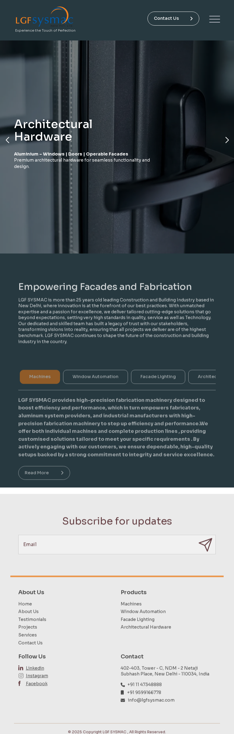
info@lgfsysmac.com (151, 710)
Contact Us (173, 18)
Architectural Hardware (146, 637)
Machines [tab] (40, 386)
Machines (131, 614)
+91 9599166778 (144, 702)
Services (27, 645)
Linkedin (35, 678)
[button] (7, 140)
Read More (44, 482)
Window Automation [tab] (96, 386)
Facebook (37, 694)
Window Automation (143, 622)
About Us (28, 622)
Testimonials (32, 629)
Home (25, 614)
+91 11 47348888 (144, 694)
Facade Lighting (137, 629)
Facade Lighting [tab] (158, 386)
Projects (27, 637)
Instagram (37, 686)
